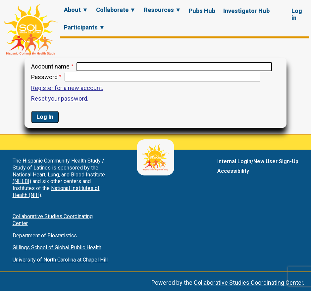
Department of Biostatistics (45, 235)
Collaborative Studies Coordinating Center (248, 282)
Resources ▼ (162, 9)
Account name (50, 66)
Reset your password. (59, 98)
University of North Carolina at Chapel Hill (60, 260)
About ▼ (76, 9)
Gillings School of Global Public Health (57, 247)
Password (44, 76)
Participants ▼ (84, 27)
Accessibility (233, 171)
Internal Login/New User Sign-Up (257, 161)
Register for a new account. (67, 87)
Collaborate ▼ (116, 9)
